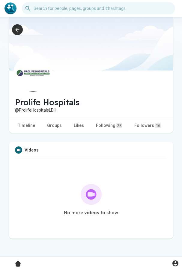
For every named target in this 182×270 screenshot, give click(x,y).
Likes (79, 125)
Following (109, 125)
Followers (147, 125)
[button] (98, 8)
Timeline (26, 125)
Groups (54, 125)
